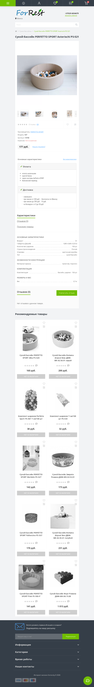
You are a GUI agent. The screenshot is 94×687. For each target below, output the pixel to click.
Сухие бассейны (26, 31)
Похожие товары (25, 226)
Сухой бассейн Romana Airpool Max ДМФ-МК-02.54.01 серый (63, 358)
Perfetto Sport (37, 132)
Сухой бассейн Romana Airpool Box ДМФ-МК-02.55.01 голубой (63, 535)
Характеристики (26, 215)
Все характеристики (69, 159)
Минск (19, 18)
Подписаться (70, 636)
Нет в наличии (31, 376)
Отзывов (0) (22, 221)
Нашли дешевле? (38, 147)
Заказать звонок (71, 15)
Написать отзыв (66, 293)
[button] (39, 3)
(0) (38, 124)
